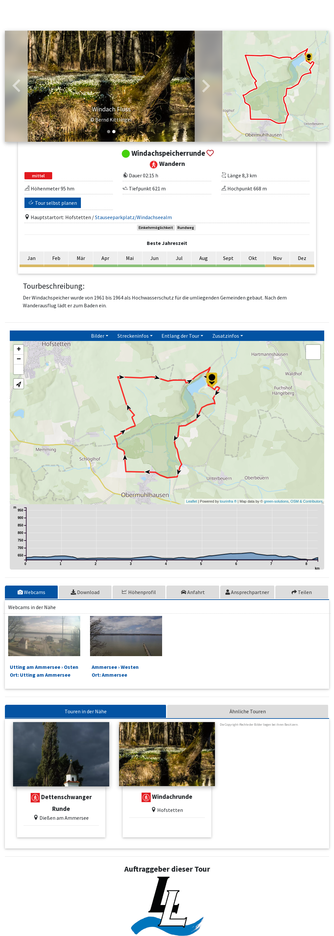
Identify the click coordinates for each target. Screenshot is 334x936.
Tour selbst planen (53, 203)
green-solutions (276, 501)
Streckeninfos (133, 335)
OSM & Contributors (307, 501)
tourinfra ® (228, 501)
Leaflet (191, 501)
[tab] (32, 592)
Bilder (97, 335)
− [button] (19, 359)
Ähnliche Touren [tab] (248, 711)
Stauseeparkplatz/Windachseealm (133, 217)
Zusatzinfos (225, 335)
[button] (16, 86)
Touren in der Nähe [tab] (86, 711)
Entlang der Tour (180, 335)
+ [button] (19, 350)
